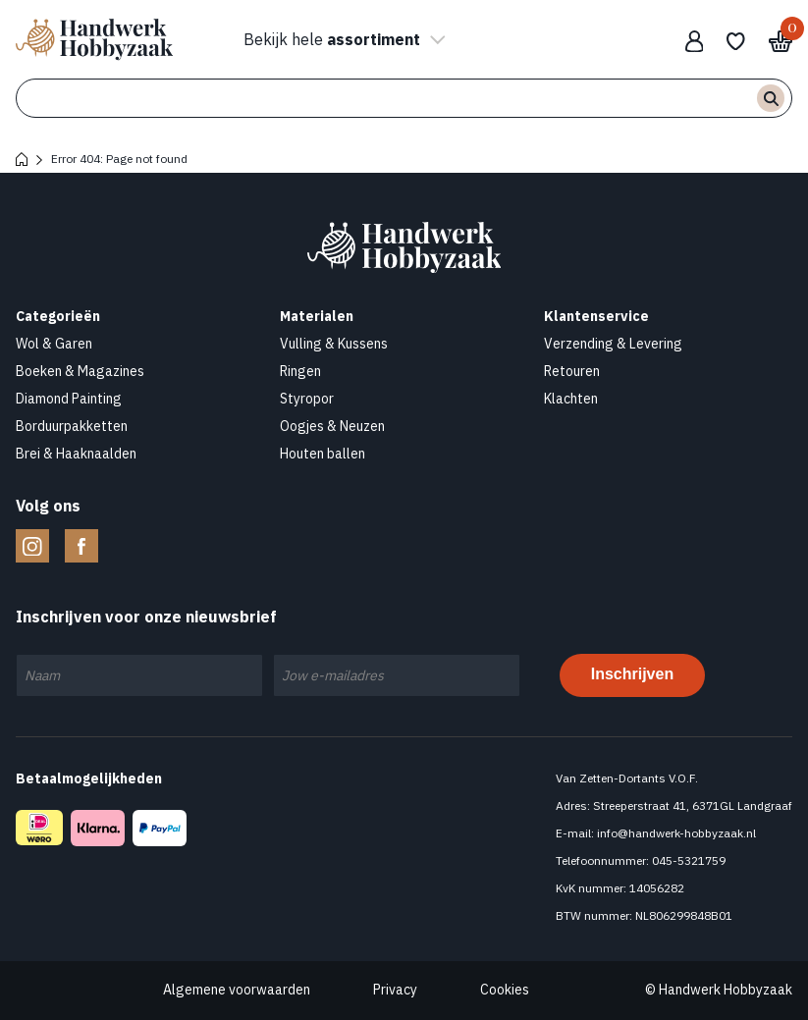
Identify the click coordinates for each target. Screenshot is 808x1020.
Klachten (571, 398)
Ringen (300, 371)
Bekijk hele (341, 39)
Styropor (307, 398)
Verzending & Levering (613, 343)
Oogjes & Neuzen (332, 426)
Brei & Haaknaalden (76, 453)
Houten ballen (322, 453)
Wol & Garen (54, 343)
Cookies (504, 989)
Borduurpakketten (72, 426)
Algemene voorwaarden (236, 989)
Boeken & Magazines (80, 371)
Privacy (395, 989)
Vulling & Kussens (334, 343)
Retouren (572, 371)
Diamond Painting (69, 398)
